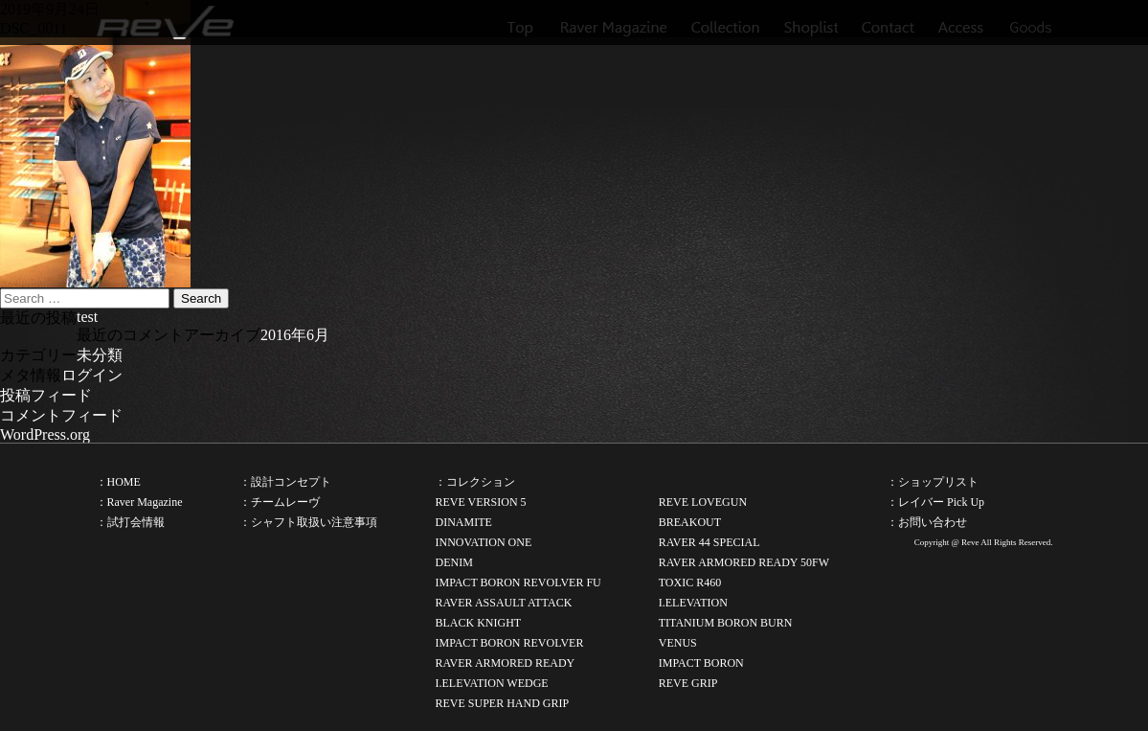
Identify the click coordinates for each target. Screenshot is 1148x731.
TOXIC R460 (690, 582)
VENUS (678, 643)
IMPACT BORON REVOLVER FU (517, 582)
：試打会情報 (130, 522)
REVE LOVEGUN (703, 502)
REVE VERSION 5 (480, 502)
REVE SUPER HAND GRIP (502, 703)
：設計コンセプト (285, 482)
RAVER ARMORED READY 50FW (744, 562)
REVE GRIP (688, 683)
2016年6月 (294, 335)
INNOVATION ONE (483, 542)
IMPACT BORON (701, 663)
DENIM (453, 562)
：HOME (118, 482)
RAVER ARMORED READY (504, 663)
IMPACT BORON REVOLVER (509, 643)
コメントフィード (61, 415)
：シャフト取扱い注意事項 (308, 522)
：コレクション (475, 482)
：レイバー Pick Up (935, 502)
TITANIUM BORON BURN (726, 622)
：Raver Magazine (139, 502)
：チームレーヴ (279, 502)
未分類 (100, 355)
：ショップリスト (933, 482)
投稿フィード (46, 395)
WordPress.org (45, 434)
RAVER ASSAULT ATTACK (503, 602)
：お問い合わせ (927, 522)
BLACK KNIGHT (478, 622)
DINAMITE (463, 522)
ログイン (92, 375)
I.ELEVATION (693, 602)
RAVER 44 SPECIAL (709, 542)
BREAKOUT (690, 522)
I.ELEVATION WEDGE (491, 683)
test (87, 316)
